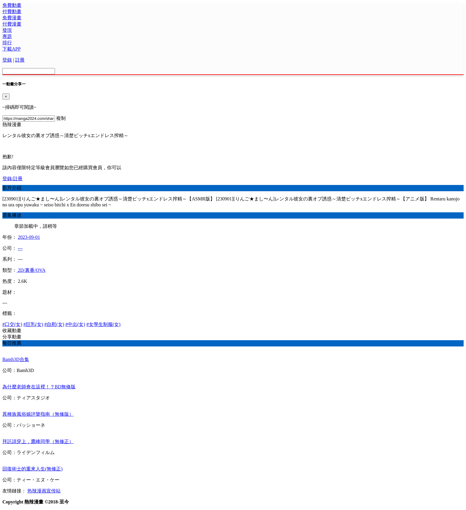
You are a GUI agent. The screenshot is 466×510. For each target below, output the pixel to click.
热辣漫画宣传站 (44, 490)
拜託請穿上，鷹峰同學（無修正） (38, 441)
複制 (61, 118)
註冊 (20, 59)
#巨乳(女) (33, 324)
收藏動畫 (11, 330)
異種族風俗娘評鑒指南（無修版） (38, 414)
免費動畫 (11, 5)
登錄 (7, 59)
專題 (7, 36)
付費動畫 (11, 11)
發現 (7, 30)
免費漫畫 (11, 17)
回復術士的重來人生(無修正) (32, 468)
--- (20, 248)
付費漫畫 (11, 23)
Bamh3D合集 (15, 359)
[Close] (6, 96)
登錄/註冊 (12, 178)
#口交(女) (12, 324)
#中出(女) (75, 324)
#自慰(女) (54, 324)
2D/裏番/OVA (31, 270)
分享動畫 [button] (11, 336)
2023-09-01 (29, 237)
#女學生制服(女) (103, 324)
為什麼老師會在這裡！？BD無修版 (38, 386)
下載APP (11, 48)
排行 (7, 42)
